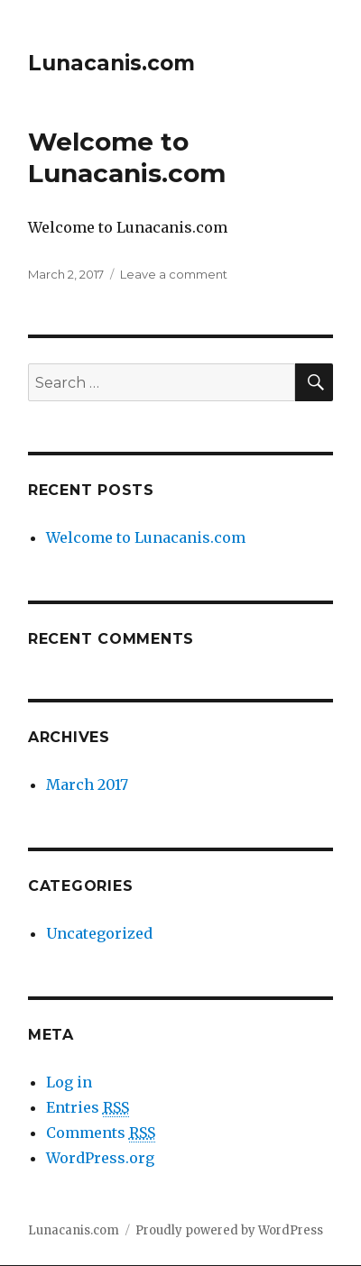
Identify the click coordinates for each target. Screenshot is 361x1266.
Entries (87, 1107)
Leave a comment (173, 274)
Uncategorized (99, 933)
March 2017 (87, 784)
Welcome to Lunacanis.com (127, 157)
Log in (69, 1082)
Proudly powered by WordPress (229, 1230)
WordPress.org (100, 1158)
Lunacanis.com (111, 63)
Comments (100, 1133)
